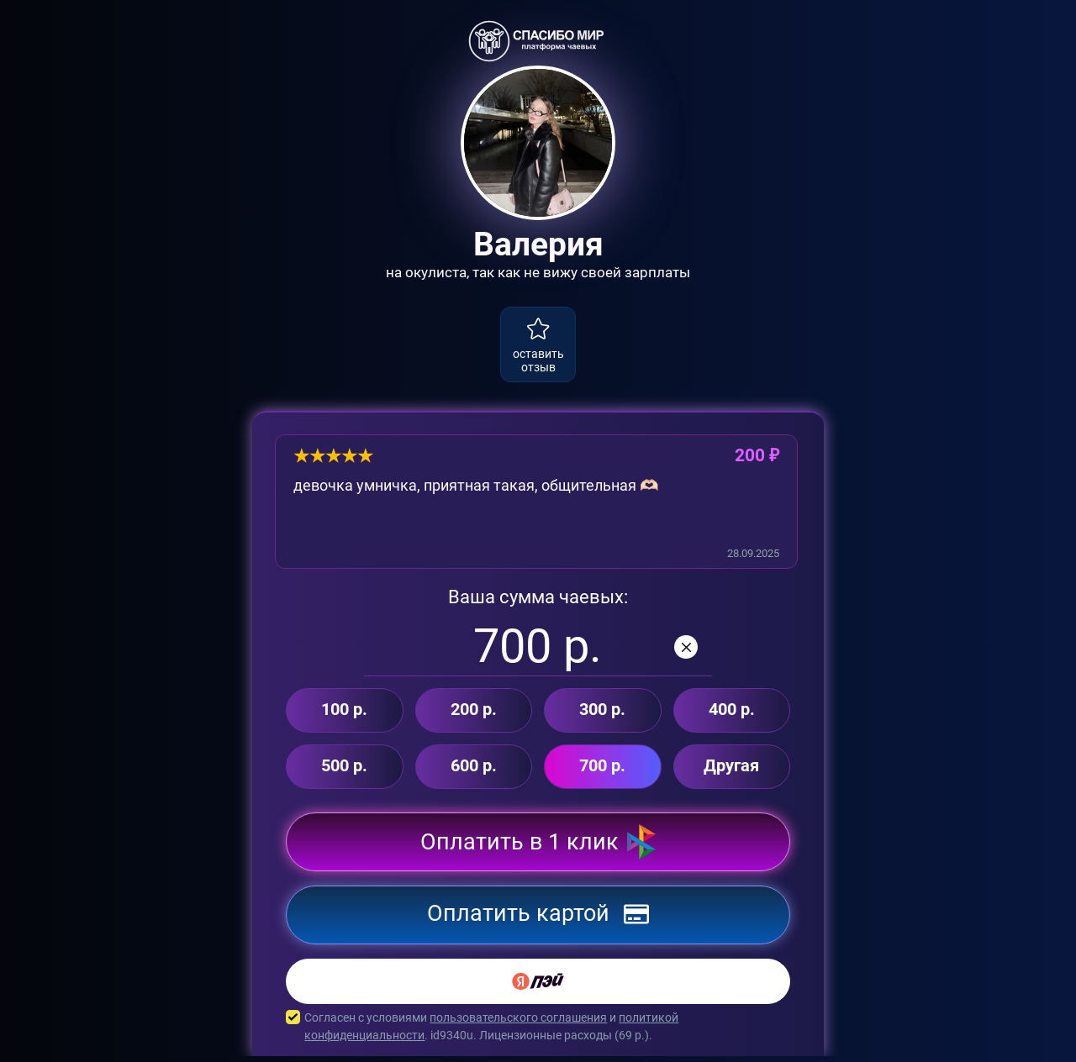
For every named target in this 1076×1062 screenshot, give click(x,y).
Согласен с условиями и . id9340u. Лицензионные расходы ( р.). (538, 1032)
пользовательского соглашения (518, 1023)
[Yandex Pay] (538, 987)
